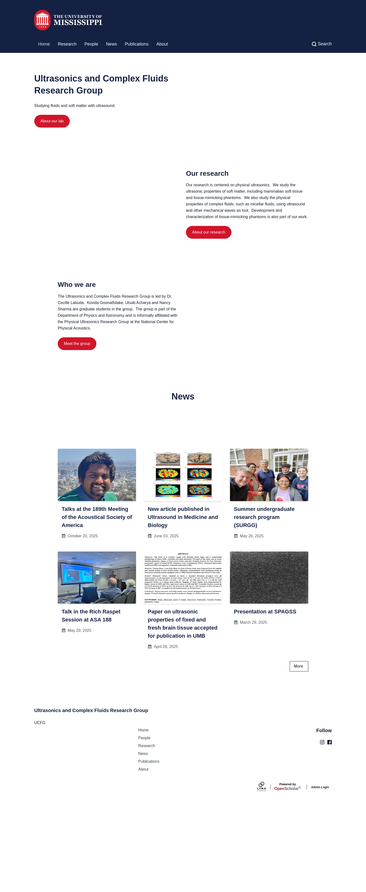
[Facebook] (329, 824)
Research (67, 44)
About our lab (52, 121)
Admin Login (320, 869)
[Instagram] (322, 824)
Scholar (287, 868)
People (91, 44)
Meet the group (77, 403)
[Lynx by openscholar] (265, 869)
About (162, 44)
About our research (208, 285)
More (298, 748)
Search (325, 43)
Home (44, 44)
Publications (137, 44)
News (111, 44)
